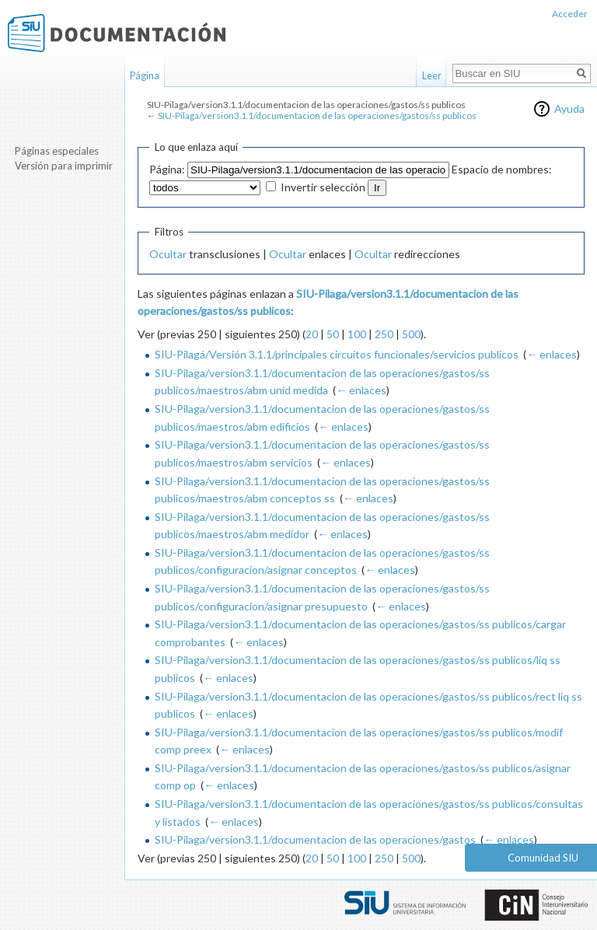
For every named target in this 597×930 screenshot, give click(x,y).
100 (356, 334)
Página (144, 75)
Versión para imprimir (64, 165)
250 (384, 334)
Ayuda (569, 108)
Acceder (570, 13)
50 (332, 334)
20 (311, 334)
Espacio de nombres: (502, 169)
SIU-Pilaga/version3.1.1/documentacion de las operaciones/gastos (315, 839)
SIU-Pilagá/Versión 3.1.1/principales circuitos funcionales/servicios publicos (336, 354)
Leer (432, 75)
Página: (167, 169)
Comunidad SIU (543, 857)
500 (411, 334)
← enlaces (551, 354)
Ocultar (168, 253)
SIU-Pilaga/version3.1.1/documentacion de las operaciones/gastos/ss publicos (317, 115)
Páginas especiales (57, 151)
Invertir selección (323, 187)
